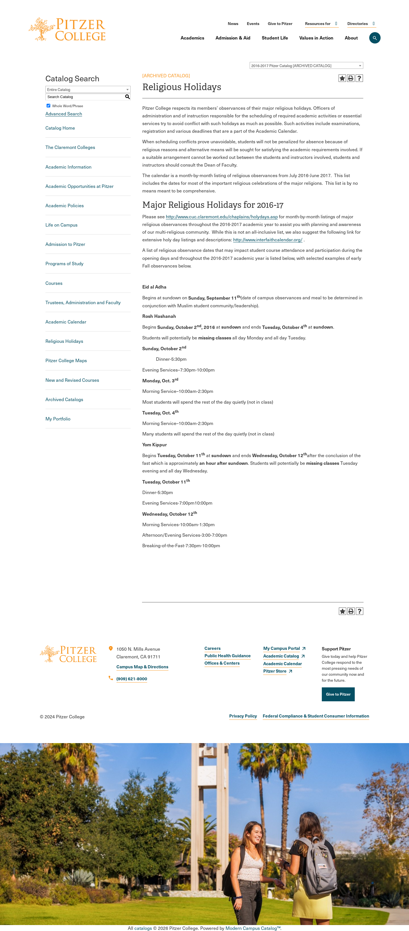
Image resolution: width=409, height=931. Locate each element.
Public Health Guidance (227, 655)
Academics (192, 37)
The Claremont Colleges (70, 147)
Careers (212, 648)
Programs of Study (64, 263)
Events (253, 23)
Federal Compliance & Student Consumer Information (316, 716)
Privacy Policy (243, 716)
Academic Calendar (65, 322)
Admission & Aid (233, 37)
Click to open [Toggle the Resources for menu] (336, 23)
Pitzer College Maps (66, 360)
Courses (53, 283)
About (351, 37)
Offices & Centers (222, 663)
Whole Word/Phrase (67, 105)
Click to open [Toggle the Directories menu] (373, 23)
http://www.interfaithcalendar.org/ (267, 239)
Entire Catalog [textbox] (58, 89)
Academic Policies (64, 205)
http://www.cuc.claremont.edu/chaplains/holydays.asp (222, 216)
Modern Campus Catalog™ (253, 928)
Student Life (275, 37)
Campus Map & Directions (142, 666)
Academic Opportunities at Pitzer (79, 186)
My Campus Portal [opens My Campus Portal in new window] (281, 648)
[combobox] (306, 65)
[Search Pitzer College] (375, 37)
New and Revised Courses (72, 380)
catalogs (143, 928)
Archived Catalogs (64, 399)
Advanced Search (63, 114)
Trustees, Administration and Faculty (83, 302)
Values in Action (316, 37)
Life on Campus (61, 225)
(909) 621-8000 (131, 678)
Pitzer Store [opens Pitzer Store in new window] (275, 671)
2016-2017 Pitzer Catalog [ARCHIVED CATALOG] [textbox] (291, 65)
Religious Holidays (64, 341)
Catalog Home (60, 128)
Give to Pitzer (280, 23)
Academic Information (68, 167)
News (233, 23)
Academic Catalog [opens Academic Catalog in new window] (281, 656)
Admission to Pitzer (65, 244)
